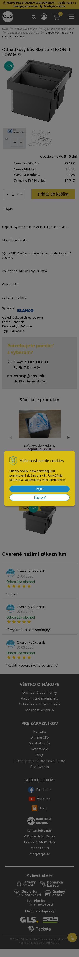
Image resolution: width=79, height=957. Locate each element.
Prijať (39, 489)
